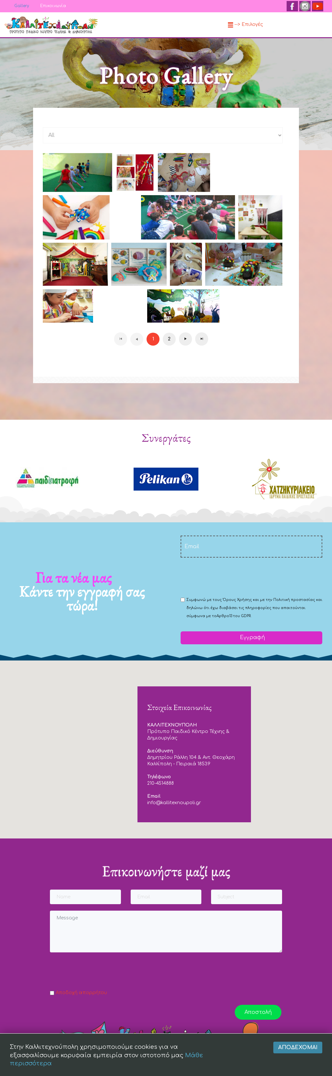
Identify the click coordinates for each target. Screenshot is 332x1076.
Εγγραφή (251, 637)
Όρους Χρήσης (237, 600)
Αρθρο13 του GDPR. (234, 616)
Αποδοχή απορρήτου (81, 992)
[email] (251, 547)
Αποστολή (258, 1012)
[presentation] (230, 576)
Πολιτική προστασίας (294, 600)
